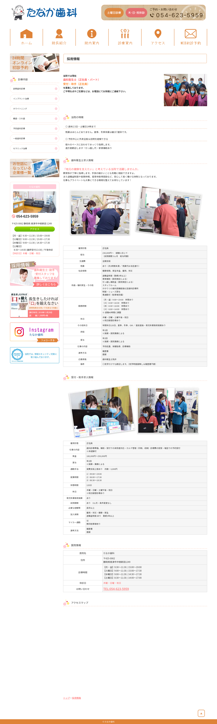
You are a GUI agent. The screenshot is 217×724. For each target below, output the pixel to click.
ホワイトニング (20, 108)
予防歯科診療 (19, 128)
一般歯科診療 (19, 138)
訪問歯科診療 (19, 88)
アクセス (34, 229)
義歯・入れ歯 (19, 118)
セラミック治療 (20, 148)
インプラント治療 (21, 98)
